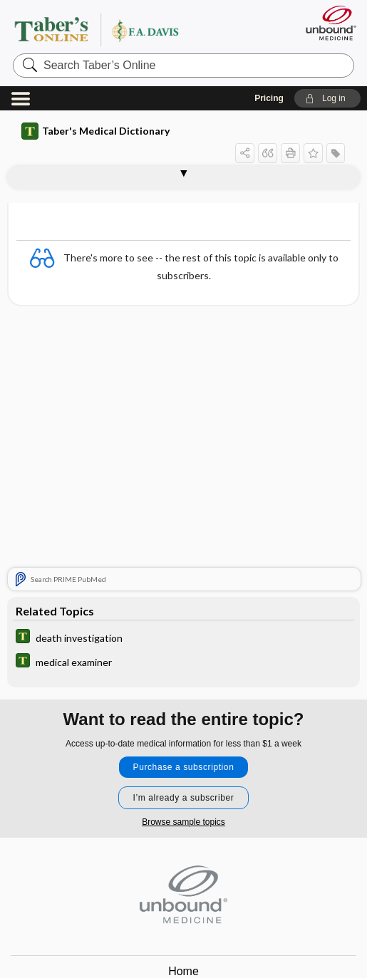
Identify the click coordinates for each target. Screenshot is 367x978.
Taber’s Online (125, 29)
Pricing (269, 98)
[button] (327, 98)
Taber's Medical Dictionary (95, 131)
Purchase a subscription (183, 767)
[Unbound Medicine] (326, 23)
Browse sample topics (183, 822)
